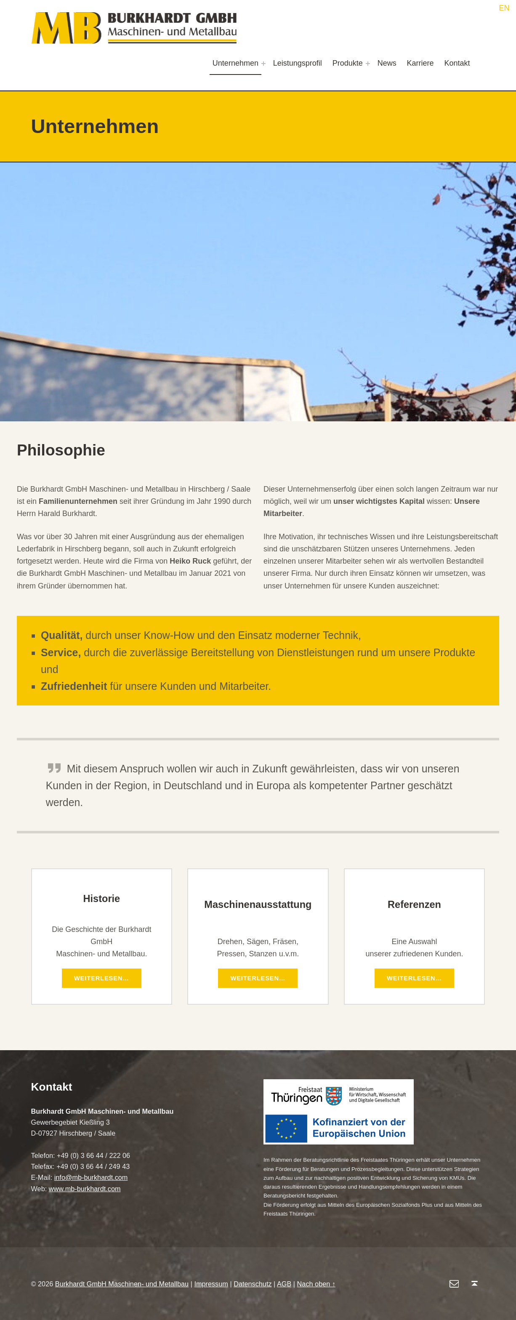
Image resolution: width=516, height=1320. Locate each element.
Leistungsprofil (297, 63)
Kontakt (457, 63)
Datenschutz (252, 1284)
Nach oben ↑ (316, 1284)
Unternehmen (235, 63)
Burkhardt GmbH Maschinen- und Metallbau (122, 1284)
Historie (101, 898)
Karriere (420, 63)
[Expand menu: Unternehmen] (263, 63)
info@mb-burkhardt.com (91, 1177)
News (387, 63)
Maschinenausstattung (257, 904)
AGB (284, 1284)
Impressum (211, 1284)
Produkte (347, 63)
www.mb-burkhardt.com (85, 1188)
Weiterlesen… (108, 976)
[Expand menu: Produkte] (368, 63)
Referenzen (414, 904)
